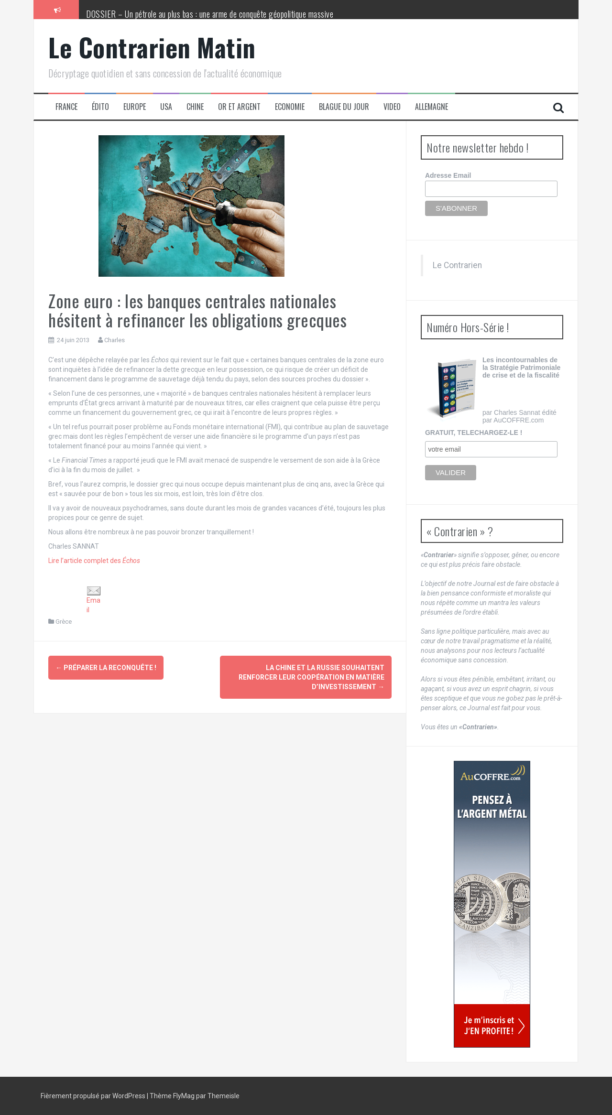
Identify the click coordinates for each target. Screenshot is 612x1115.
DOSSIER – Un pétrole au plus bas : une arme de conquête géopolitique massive (209, 14)
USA (166, 106)
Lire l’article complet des (94, 560)
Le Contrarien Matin (152, 47)
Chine (195, 106)
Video (392, 106)
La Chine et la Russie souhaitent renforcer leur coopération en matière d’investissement (311, 677)
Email (94, 600)
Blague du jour (344, 106)
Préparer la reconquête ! (105, 667)
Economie (290, 106)
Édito (100, 106)
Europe (134, 106)
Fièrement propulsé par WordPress (94, 1096)
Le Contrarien (457, 265)
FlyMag (184, 1096)
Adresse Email (448, 175)
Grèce (63, 621)
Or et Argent (239, 106)
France (66, 106)
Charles (114, 340)
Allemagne (431, 106)
